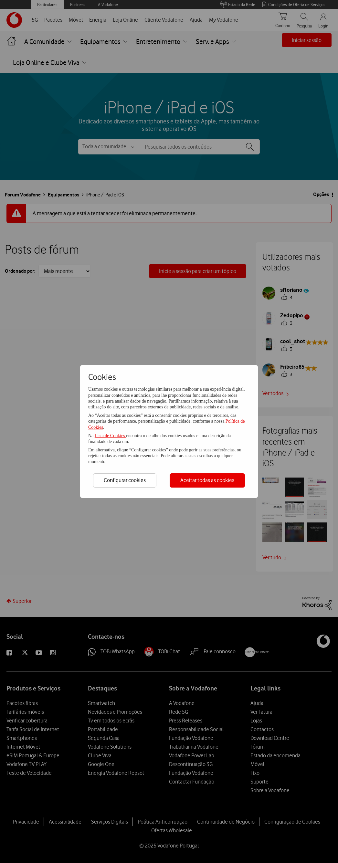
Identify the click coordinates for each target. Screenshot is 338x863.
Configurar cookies (125, 480)
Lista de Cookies (110, 435)
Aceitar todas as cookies (207, 480)
